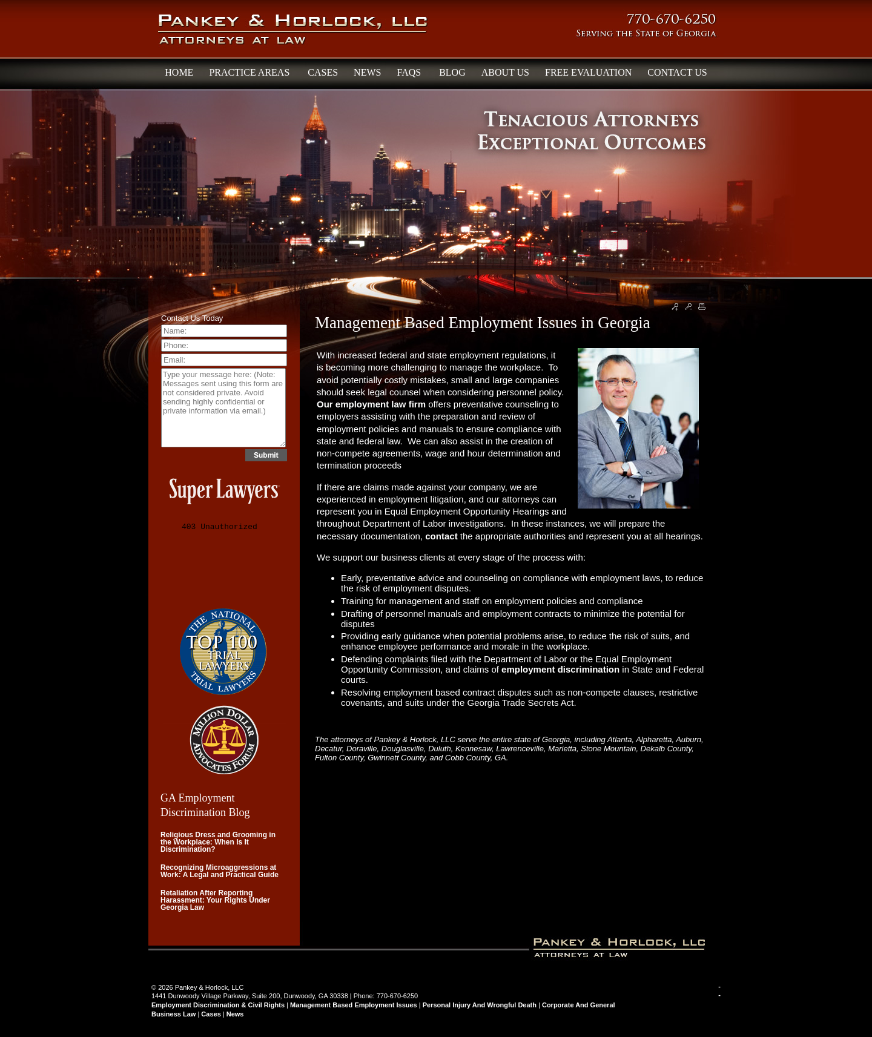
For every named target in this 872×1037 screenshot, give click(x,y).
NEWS (367, 72)
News (235, 1014)
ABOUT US (505, 72)
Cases (210, 1014)
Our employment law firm (371, 404)
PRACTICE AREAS (250, 72)
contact (442, 536)
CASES (323, 72)
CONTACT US (677, 72)
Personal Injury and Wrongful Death (480, 1005)
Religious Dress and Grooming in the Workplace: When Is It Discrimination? (218, 842)
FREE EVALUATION (588, 72)
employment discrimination (560, 669)
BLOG (452, 72)
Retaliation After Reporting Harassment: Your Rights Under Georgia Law (215, 900)
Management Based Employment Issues (353, 1005)
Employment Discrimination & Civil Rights (218, 1005)
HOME (179, 72)
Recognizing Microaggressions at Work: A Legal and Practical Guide (219, 871)
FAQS (410, 72)
